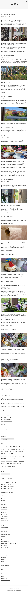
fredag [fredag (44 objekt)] (19, 446)
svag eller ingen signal (22, 323)
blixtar (19, 47)
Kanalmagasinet (14, 174)
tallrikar (6, 212)
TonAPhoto (3, 525)
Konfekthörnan (19, 174)
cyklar (5, 172)
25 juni (13, 85)
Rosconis (3, 498)
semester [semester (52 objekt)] (3, 458)
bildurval (21, 208)
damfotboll (10, 321)
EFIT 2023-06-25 (11, 86)
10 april (16, 353)
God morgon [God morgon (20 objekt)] (13, 449)
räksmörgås (3, 384)
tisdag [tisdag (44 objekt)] (2, 463)
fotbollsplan (3, 248)
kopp (22, 50)
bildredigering (17, 208)
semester (17, 51)
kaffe (17, 50)
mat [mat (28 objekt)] (6, 453)
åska (16, 47)
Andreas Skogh (4, 507)
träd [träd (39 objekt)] (11, 463)
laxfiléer (15, 248)
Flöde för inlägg (4, 578)
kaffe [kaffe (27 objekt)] (10, 451)
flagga (23, 86)
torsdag (24, 175)
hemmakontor (10, 130)
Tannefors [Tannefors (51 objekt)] (21, 461)
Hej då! (19, 88)
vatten (4, 92)
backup (16, 319)
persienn (5, 131)
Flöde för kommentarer (5, 580)
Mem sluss (3, 175)
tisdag (11, 131)
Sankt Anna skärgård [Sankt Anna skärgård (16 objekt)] (21, 456)
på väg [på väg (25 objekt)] (16, 456)
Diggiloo (23, 47)
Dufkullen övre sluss (9, 172)
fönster (13, 48)
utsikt (24, 90)
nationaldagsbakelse (9, 281)
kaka (8, 210)
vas (9, 384)
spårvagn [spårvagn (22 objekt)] (17, 458)
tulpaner (7, 384)
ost (18, 210)
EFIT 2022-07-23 (9, 209)
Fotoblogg (6, 171)
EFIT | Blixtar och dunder (8, 14)
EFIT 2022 (7, 208)
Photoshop (3, 323)
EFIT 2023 (7, 47)
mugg (25, 383)
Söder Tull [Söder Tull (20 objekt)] (3, 461)
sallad (14, 51)
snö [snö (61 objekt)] (14, 458)
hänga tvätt (21, 209)
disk (8, 247)
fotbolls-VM (17, 48)
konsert (19, 50)
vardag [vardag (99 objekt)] (3, 466)
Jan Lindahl (3, 496)
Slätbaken (14, 175)
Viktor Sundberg (4, 527)
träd (22, 90)
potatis (23, 248)
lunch (24, 50)
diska (4, 86)
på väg (21, 210)
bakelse (18, 280)
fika (20, 280)
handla (16, 88)
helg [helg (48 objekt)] (17, 449)
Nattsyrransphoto (4, 545)
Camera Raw (3, 321)
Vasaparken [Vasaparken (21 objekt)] (9, 466)
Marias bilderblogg (5, 541)
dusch (7, 86)
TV (24, 51)
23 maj (17, 127)
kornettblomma (4, 315)
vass (2, 92)
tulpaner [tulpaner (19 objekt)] (14, 463)
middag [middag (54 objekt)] (10, 453)
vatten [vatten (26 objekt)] (13, 466)
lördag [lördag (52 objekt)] (3, 453)
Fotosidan (3, 559)
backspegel (17, 246)
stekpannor (3, 250)
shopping (7, 323)
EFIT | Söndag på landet (7, 55)
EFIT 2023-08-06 (9, 48)
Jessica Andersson (12, 50)
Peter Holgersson (4, 523)
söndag (22, 51)
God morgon (17, 209)
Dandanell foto (4, 514)
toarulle (20, 90)
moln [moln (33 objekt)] (15, 453)
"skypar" (13, 127)
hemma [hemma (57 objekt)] (21, 449)
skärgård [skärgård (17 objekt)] (11, 458)
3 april (16, 383)
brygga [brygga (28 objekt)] (7, 446)
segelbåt (6, 175)
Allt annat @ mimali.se (5, 534)
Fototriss (3, 569)
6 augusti (13, 47)
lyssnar (9, 89)
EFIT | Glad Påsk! (8, 488)
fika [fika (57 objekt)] (11, 446)
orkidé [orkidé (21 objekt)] (13, 456)
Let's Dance (18, 322)
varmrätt (18, 131)
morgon (17, 89)
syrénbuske (3, 325)
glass (15, 172)
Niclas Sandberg (4, 520)
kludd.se (3, 539)
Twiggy (2, 550)
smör (20, 51)
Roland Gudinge (4, 547)
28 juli (13, 171)
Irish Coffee (7, 50)
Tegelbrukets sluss (19, 175)
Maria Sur (3, 51)
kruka (25, 130)
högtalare (14, 130)
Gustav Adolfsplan (4, 130)
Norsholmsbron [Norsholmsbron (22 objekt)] (4, 456)
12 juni (13, 246)
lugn (6, 89)
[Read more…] (12, 44)
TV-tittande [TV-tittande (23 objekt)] (19, 463)
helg (22, 48)
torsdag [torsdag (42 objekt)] (7, 463)
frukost (20, 48)
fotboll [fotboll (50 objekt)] (15, 446)
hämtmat (9, 88)
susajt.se (3, 500)
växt (21, 131)
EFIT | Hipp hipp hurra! (7, 96)
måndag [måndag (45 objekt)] (23, 453)
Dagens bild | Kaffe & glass (8, 329)
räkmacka (6, 51)
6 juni (16, 280)
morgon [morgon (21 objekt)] (18, 453)
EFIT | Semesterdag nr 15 (6, 419)
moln (14, 89)
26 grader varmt (17, 85)
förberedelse (22, 247)
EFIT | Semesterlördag (7, 179)
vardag (15, 131)
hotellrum (3, 50)
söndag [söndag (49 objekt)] (15, 461)
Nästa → (11, 389)
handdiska (13, 88)
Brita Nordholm (4, 512)
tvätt (8, 212)
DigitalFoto (3, 557)
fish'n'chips (19, 86)
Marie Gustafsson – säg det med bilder (8, 543)
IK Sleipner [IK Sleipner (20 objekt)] (6, 451)
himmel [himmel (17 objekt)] (2, 451)
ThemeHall (19, 590)
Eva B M (14, 4)
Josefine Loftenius (4, 516)
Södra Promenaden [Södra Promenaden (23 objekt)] (9, 461)
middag (12, 89)
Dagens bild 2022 (8, 280)
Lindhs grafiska (4, 518)
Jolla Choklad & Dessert (21, 172)
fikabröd (20, 321)
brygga (24, 85)
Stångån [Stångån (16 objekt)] (22, 458)
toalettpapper (8, 250)
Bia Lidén (3, 536)
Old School (20, 89)
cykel (7, 321)
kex (12, 210)
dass (2, 86)
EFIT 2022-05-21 (15, 321)
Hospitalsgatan (19, 130)
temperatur (12, 90)
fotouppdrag (3, 322)
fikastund (15, 86)
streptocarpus (15, 323)
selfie (8, 131)
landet (4, 89)
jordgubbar (3, 210)
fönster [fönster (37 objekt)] (8, 449)
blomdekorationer (21, 127)
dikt (23, 208)
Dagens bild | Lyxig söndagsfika (9, 359)
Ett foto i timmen (4, 567)
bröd (21, 47)
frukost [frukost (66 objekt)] (3, 449)
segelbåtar (24, 210)
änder (22, 85)
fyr (13, 172)
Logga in (3, 576)
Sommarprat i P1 (4, 90)
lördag (14, 210)
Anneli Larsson (4, 509)
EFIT (3, 20)
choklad (6, 247)
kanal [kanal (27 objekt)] (13, 451)
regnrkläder (11, 51)
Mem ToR (4, 136)
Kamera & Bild (4, 561)
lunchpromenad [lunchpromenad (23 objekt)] (20, 451)
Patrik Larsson (4, 522)
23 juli (13, 208)
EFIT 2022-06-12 (17, 247)
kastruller (12, 248)
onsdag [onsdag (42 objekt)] (9, 456)
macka (2, 131)
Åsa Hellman (3, 510)
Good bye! (6, 88)
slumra (24, 89)
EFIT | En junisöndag (7, 216)
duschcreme (3, 48)
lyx (23, 383)
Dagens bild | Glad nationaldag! (9, 254)
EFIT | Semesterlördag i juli (6, 421)
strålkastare (11, 323)
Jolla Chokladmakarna (5, 174)
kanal (10, 210)
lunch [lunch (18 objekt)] (16, 451)
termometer (16, 90)
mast (21, 322)
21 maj (13, 319)
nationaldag (3, 281)
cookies (19, 353)
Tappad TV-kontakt (9, 325)
